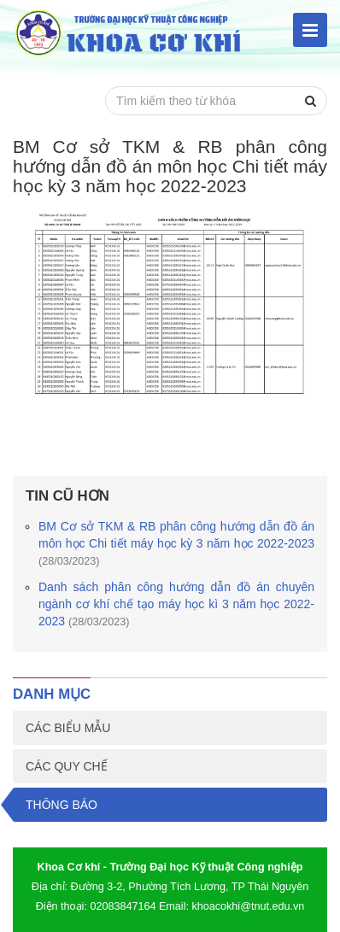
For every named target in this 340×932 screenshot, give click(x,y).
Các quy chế (67, 766)
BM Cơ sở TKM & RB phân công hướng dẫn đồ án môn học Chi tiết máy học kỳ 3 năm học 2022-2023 (176, 543)
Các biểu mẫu (68, 728)
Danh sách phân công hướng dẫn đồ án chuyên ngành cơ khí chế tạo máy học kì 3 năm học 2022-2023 (176, 604)
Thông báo (61, 805)
